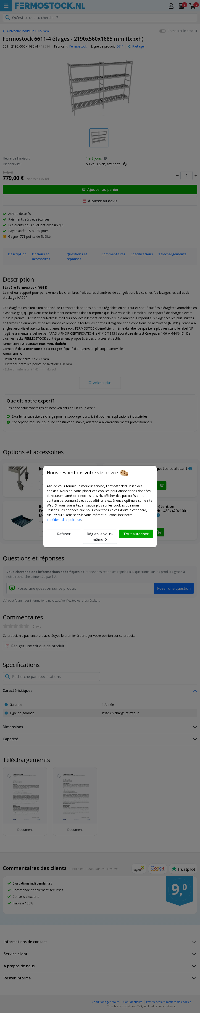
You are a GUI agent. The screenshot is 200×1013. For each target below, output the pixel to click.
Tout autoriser (136, 533)
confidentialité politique (64, 519)
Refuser (64, 533)
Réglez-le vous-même (100, 536)
